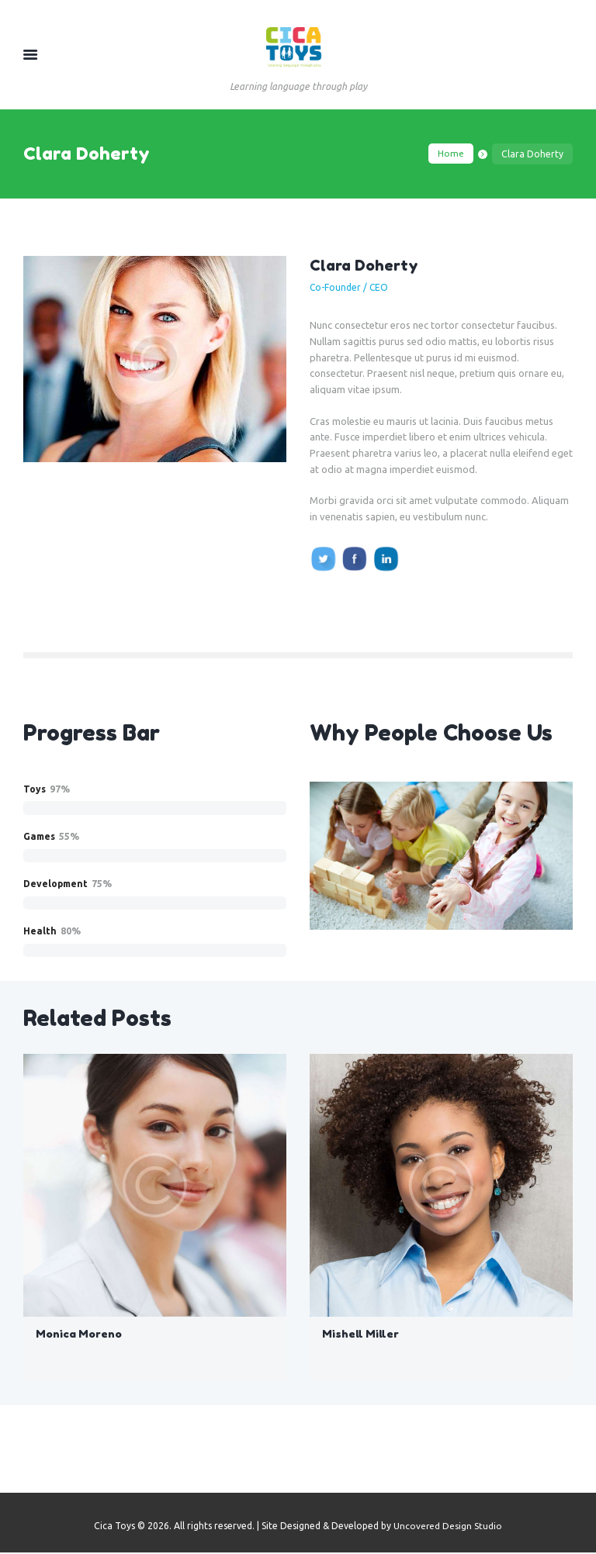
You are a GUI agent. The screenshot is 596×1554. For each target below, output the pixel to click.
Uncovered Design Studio (448, 1527)
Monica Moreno (79, 1335)
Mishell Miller (361, 1335)
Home (451, 154)
